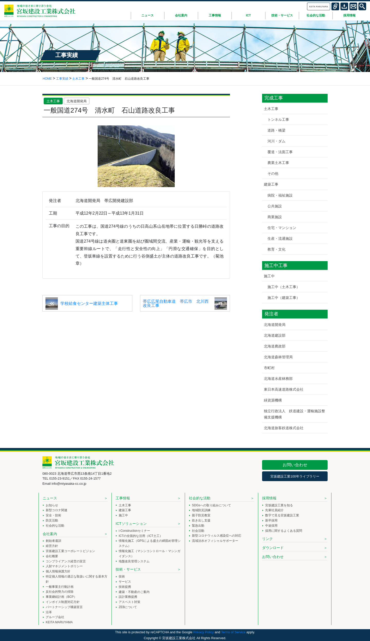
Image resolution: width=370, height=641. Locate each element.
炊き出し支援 (201, 520)
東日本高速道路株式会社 (283, 389)
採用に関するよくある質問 (283, 531)
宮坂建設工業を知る (279, 505)
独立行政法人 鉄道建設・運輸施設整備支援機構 (294, 414)
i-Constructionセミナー (134, 531)
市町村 (269, 368)
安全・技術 (53, 515)
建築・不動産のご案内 (134, 592)
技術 (122, 576)
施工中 (269, 276)
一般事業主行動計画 (59, 587)
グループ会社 (55, 617)
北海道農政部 (274, 346)
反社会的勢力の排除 (59, 591)
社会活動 (198, 531)
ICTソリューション (131, 523)
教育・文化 (276, 249)
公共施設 (274, 206)
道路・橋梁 (276, 130)
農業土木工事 (278, 163)
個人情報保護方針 (58, 571)
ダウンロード (273, 548)
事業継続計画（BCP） (61, 597)
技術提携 (125, 587)
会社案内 (50, 534)
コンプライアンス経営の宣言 (66, 561)
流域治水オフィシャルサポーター (215, 541)
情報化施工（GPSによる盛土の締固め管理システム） (150, 543)
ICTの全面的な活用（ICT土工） (141, 536)
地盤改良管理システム (134, 561)
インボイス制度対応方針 (63, 602)
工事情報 (123, 498)
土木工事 (53, 101)
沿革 (49, 612)
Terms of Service (233, 632)
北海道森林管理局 (278, 357)
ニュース (50, 498)
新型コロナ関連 (56, 510)
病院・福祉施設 (280, 195)
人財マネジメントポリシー (64, 566)
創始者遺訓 (53, 541)
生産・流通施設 (280, 238)
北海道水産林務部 (278, 379)
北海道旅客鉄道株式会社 (283, 428)
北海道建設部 (274, 335)
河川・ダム (276, 141)
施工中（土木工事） (283, 287)
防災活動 (52, 520)
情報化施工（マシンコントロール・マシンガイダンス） (149, 553)
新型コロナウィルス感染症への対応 (216, 535)
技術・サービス (128, 569)
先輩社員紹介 (274, 510)
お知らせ (52, 505)
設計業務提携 (128, 597)
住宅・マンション (281, 228)
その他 (272, 173)
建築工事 (271, 184)
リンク (267, 539)
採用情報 (269, 498)
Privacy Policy (203, 632)
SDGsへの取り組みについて (211, 505)
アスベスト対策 (129, 602)
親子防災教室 (201, 515)
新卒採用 (271, 520)
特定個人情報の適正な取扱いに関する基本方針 (76, 579)
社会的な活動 (55, 525)
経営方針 (52, 546)
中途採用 (271, 525)
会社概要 (52, 556)
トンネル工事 (278, 119)
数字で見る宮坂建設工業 (282, 515)
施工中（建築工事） (283, 298)
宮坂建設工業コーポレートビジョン (70, 551)
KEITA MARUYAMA (59, 622)
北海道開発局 (77, 101)
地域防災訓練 (201, 510)
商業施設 (274, 217)
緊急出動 (198, 525)
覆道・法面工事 (280, 152)
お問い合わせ (295, 465)
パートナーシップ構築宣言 (64, 607)
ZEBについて (128, 607)
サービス (125, 581)
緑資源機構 (273, 400)
